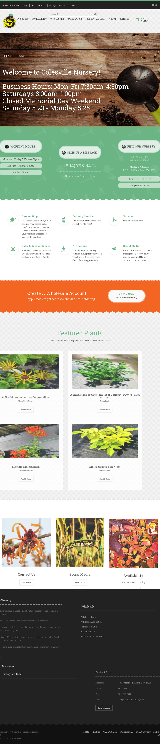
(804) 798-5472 (38, 5)
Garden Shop (30, 216)
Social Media (131, 245)
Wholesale (57, 18)
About (112, 18)
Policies (128, 216)
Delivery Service (83, 216)
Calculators (74, 18)
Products (23, 18)
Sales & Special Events (36, 245)
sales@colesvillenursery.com (62, 5)
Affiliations (79, 245)
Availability (39, 18)
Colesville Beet (95, 18)
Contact (124, 18)
